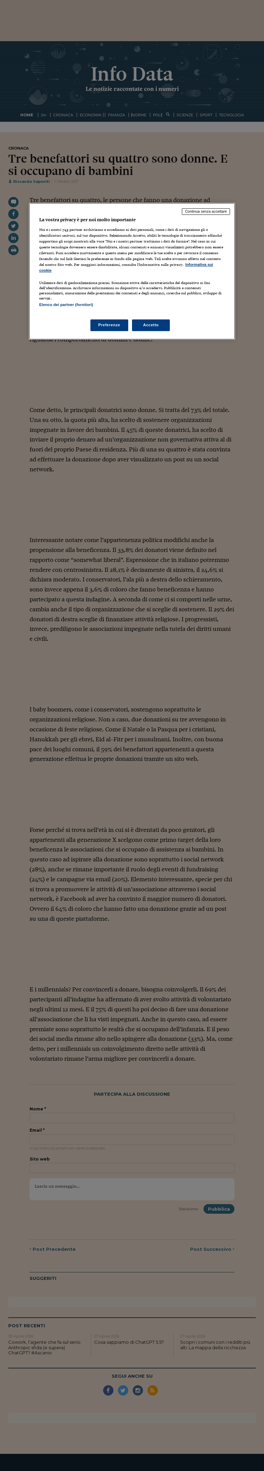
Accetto (151, 325)
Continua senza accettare (206, 211)
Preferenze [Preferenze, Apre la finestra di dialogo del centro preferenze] (109, 325)
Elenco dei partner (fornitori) (66, 305)
